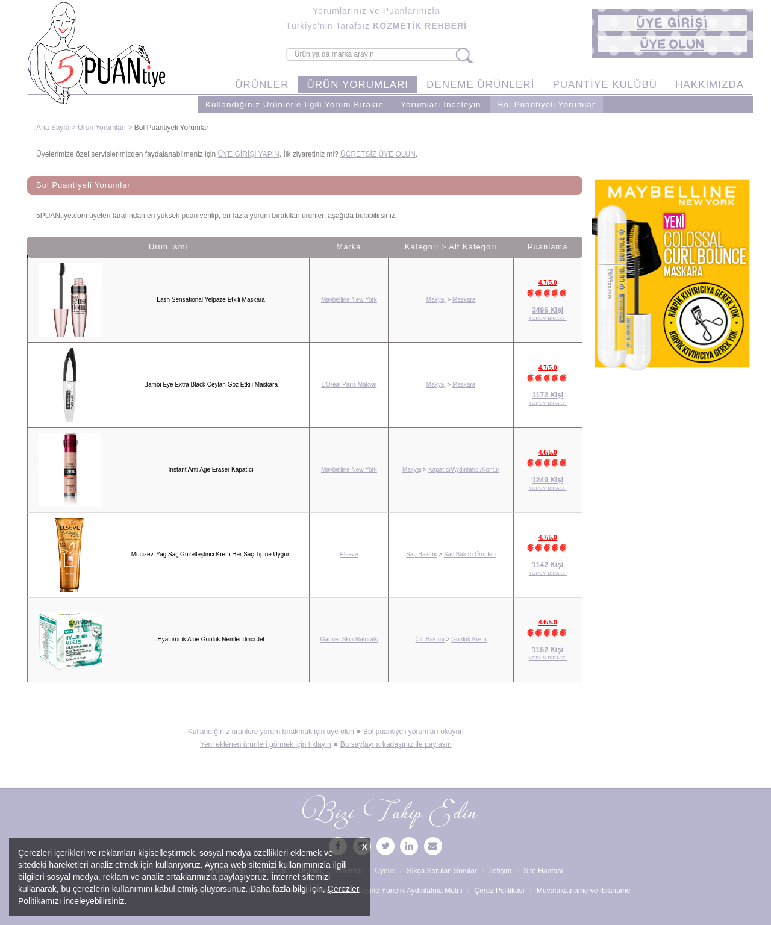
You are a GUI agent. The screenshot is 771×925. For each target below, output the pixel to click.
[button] (672, 23)
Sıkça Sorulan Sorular (442, 871)
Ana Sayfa (52, 127)
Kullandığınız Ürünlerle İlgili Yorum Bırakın (294, 104)
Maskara (463, 299)
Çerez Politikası (500, 890)
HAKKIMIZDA (709, 84)
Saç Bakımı (421, 554)
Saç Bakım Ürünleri (470, 554)
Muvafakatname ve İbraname (583, 890)
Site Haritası (543, 871)
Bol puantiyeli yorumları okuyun (413, 731)
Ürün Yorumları (102, 127)
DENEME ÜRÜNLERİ (480, 84)
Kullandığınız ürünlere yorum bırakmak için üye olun (271, 731)
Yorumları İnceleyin (441, 104)
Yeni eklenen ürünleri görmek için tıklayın (265, 744)
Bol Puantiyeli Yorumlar (546, 104)
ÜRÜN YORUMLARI (357, 84)
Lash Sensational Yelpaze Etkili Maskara (211, 299)
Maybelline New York (349, 299)
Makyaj (436, 299)
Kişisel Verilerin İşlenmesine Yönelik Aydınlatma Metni (376, 890)
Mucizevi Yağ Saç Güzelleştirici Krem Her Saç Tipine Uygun (211, 554)
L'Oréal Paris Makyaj (348, 384)
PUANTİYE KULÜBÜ (604, 84)
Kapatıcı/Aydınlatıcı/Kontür (463, 469)
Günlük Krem (468, 639)
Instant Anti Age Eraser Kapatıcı (211, 469)
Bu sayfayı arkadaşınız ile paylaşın (396, 744)
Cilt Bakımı (430, 639)
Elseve (349, 554)
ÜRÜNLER (262, 84)
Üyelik (385, 871)
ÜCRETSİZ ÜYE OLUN (378, 154)
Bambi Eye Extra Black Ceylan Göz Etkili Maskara (211, 384)
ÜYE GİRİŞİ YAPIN (248, 154)
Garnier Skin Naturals (349, 639)
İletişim (500, 871)
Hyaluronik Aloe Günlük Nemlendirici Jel (210, 639)
